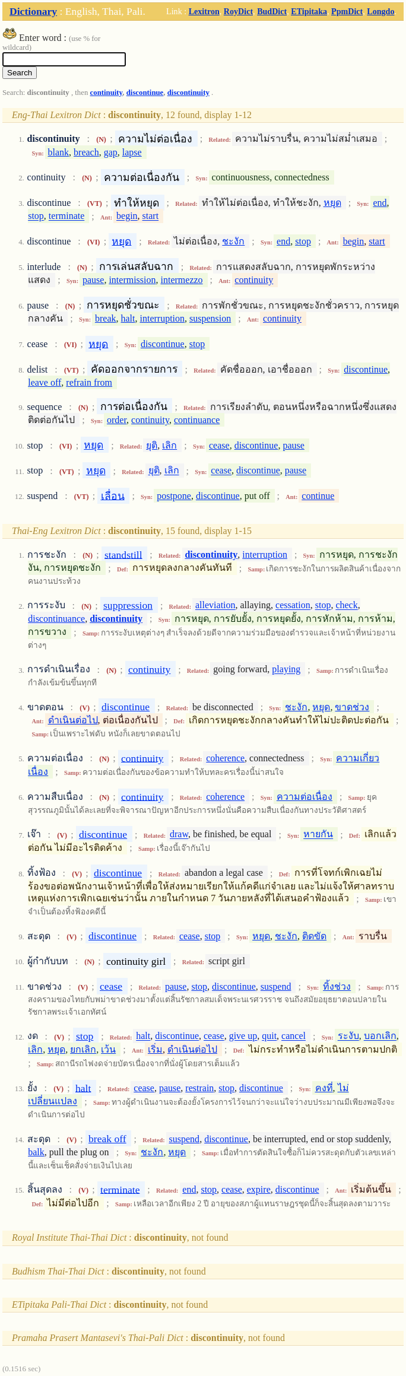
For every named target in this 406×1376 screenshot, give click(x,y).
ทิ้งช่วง (337, 986)
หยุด (332, 203)
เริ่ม (155, 1049)
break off (107, 1139)
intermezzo (182, 280)
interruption (162, 318)
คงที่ (324, 1088)
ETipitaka (309, 11)
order (116, 420)
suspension (210, 318)
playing (286, 670)
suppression (128, 605)
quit (269, 1036)
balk (36, 1152)
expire (259, 1189)
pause (93, 280)
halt (128, 318)
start (150, 216)
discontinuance (56, 619)
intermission (132, 280)
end (379, 203)
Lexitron (204, 11)
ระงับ (348, 1036)
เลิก (169, 445)
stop (36, 216)
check (346, 605)
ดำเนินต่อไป (73, 720)
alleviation (215, 605)
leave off (44, 382)
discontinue (145, 92)
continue (318, 496)
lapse (132, 152)
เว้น (108, 1049)
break (105, 318)
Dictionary (33, 11)
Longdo (380, 11)
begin (127, 216)
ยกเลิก (83, 1049)
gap (111, 152)
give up (243, 1036)
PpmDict (347, 11)
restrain (199, 1088)
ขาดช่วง (352, 707)
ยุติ (151, 445)
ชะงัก (233, 241)
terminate (66, 216)
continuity (106, 92)
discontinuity (188, 92)
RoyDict (238, 11)
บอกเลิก (380, 1036)
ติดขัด (314, 936)
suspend (276, 986)
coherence (225, 758)
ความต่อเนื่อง (304, 797)
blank (58, 152)
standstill (123, 554)
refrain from (89, 382)
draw (179, 835)
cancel (293, 1036)
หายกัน (318, 835)
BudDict (272, 11)
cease (219, 445)
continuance (197, 420)
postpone (174, 496)
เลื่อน (113, 495)
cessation (292, 605)
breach (86, 152)
